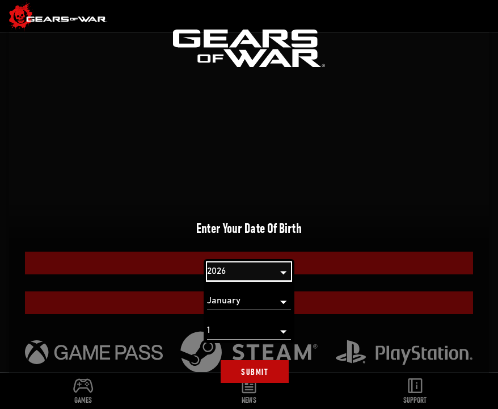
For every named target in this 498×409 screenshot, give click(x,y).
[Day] (249, 331)
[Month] (249, 301)
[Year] (249, 271)
